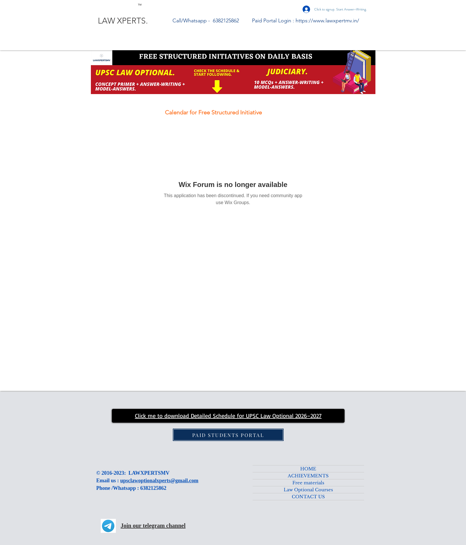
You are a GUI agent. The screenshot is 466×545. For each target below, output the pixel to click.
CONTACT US (308, 496)
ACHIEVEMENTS (308, 476)
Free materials (308, 482)
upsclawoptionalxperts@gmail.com (159, 480)
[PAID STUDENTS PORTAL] (228, 434)
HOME (308, 469)
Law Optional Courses (308, 489)
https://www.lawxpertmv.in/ (327, 20)
